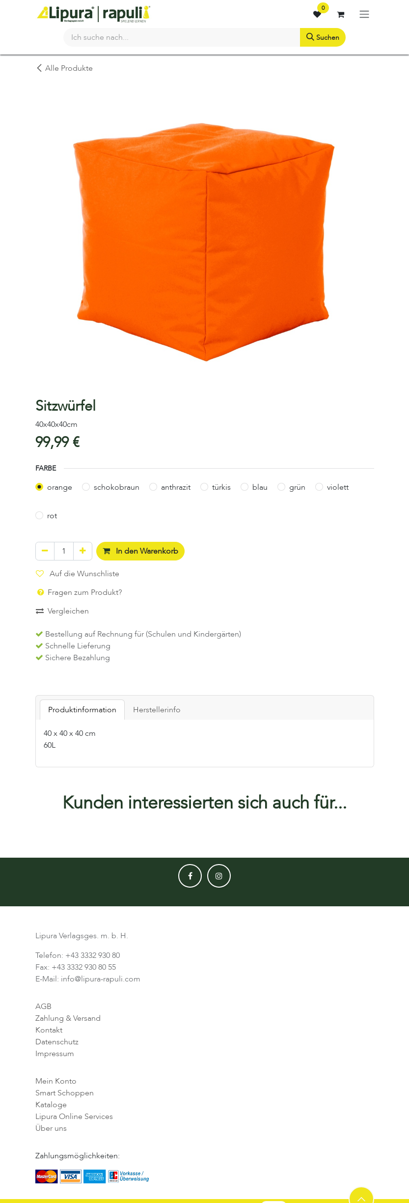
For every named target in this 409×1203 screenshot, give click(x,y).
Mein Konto (56, 1081)
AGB (43, 1006)
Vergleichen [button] (62, 611)
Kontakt (48, 1030)
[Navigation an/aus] (364, 14)
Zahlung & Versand (68, 1018)
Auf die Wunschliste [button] (77, 573)
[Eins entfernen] (45, 551)
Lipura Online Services (74, 1116)
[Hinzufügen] (82, 551)
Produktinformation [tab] (82, 709)
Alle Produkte (64, 68)
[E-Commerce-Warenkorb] (341, 14)
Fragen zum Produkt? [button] (79, 592)
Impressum (54, 1053)
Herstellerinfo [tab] (157, 709)
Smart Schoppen (64, 1093)
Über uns (51, 1128)
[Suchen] (323, 37)
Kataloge (51, 1104)
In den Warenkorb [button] (140, 551)
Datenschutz (57, 1041)
